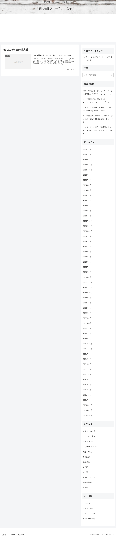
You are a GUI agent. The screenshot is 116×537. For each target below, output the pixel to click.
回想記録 (86, 457)
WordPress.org (89, 519)
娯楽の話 (86, 462)
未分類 (85, 472)
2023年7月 (87, 247)
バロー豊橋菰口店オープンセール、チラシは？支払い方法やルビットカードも (98, 119)
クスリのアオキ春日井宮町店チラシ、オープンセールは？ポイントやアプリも (98, 130)
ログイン (86, 503)
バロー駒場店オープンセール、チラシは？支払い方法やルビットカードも (98, 92)
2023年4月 (87, 262)
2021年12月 (87, 344)
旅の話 (85, 467)
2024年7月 (87, 185)
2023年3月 (87, 267)
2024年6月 (87, 190)
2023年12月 (87, 221)
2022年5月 (87, 318)
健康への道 (87, 452)
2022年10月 (87, 293)
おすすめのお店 (89, 431)
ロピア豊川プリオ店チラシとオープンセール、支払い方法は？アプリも (98, 100)
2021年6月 (87, 374)
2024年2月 (87, 211)
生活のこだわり (89, 477)
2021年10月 (87, 354)
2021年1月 (87, 400)
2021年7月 (87, 369)
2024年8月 (87, 180)
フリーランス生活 (90, 447)
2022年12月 (87, 282)
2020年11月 (87, 410)
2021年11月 (87, 349)
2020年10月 (87, 415)
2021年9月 (87, 359)
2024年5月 (87, 195)
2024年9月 (87, 175)
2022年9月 (87, 298)
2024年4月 (87, 201)
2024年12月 (87, 160)
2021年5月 (87, 380)
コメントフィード (90, 514)
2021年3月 (87, 390)
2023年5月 (87, 257)
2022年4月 (87, 323)
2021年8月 (87, 364)
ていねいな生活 (89, 436)
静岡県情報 (87, 482)
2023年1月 (87, 277)
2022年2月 (87, 334)
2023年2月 (87, 272)
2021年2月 (87, 395)
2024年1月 (87, 216)
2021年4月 (87, 385)
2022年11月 (87, 288)
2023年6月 (87, 252)
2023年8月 (87, 241)
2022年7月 (87, 308)
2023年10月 (87, 231)
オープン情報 (88, 441)
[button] (111, 75)
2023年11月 (87, 226)
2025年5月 (87, 149)
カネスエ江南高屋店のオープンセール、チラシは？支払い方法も (97, 109)
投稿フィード (88, 508)
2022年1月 (87, 339)
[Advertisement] (58, 28)
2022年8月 (87, 303)
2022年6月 (87, 313)
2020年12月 (87, 405)
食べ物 (85, 487)
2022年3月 (87, 328)
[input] (98, 75)
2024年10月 (87, 170)
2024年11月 (87, 165)
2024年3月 (87, 206)
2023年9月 (87, 236)
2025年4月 (87, 154)
